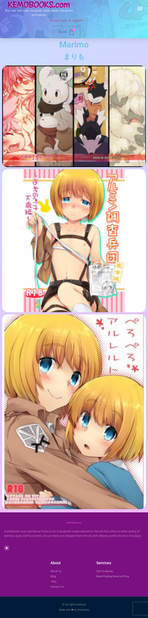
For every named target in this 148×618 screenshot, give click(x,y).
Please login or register (67, 20)
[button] (140, 8)
